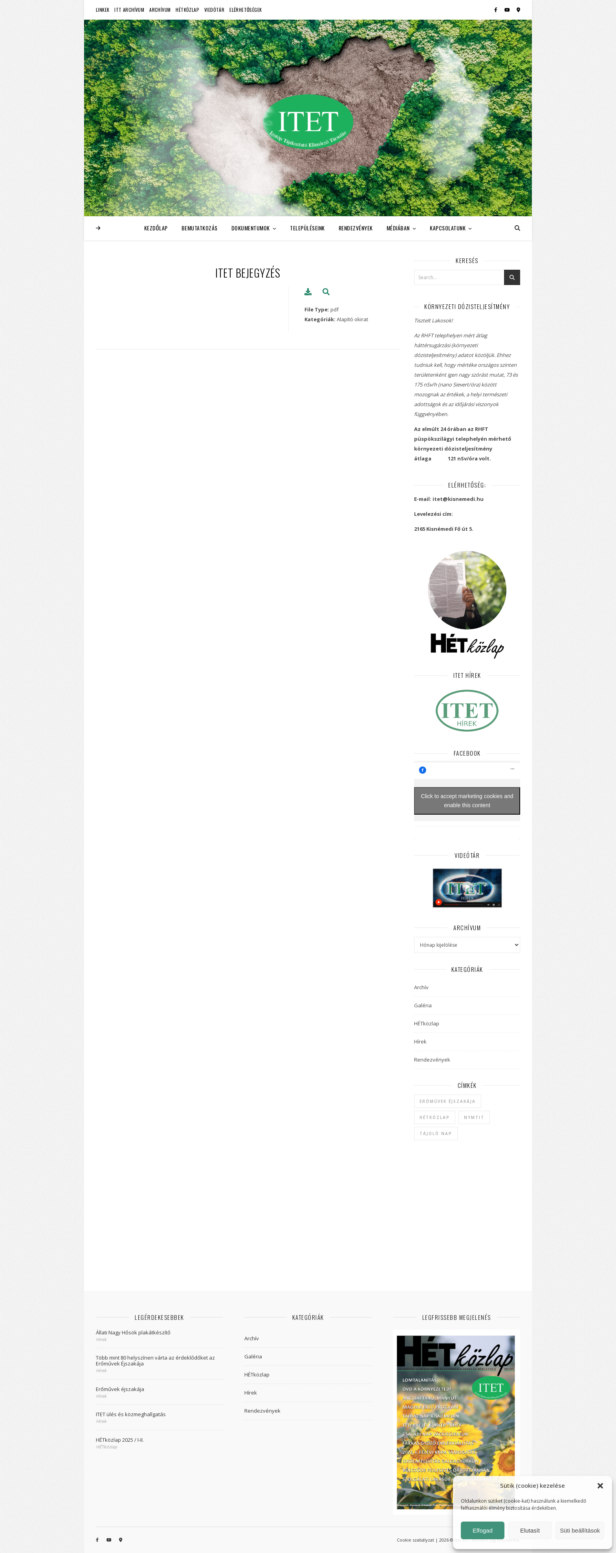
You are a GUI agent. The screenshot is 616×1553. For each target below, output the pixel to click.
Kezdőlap (156, 228)
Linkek (102, 9)
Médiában (398, 228)
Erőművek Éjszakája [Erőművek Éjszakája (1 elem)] (448, 1101)
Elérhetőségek (245, 9)
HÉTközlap (187, 9)
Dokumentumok (250, 228)
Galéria (423, 1005)
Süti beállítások (580, 1530)
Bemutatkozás (200, 228)
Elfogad (483, 1530)
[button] (600, 1486)
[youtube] (507, 9)
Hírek (420, 1041)
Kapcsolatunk (448, 228)
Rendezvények (356, 228)
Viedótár (214, 9)
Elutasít (530, 1530)
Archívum (159, 9)
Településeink (307, 228)
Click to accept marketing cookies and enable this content (467, 800)
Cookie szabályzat (415, 1540)
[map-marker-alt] (518, 9)
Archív (421, 987)
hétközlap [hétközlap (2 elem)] (435, 1117)
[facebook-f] (496, 9)
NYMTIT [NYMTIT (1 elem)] (474, 1117)
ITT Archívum (129, 9)
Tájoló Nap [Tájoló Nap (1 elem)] (436, 1133)
